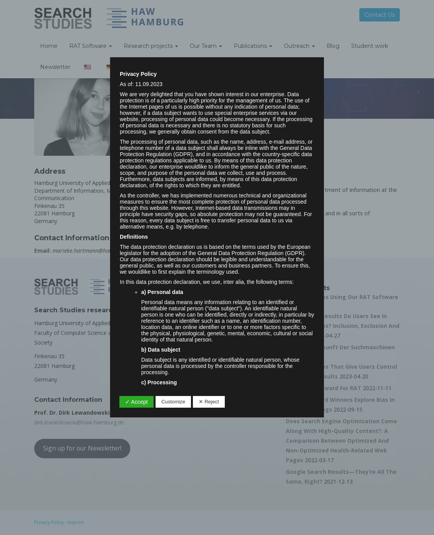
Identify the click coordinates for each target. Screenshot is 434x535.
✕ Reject (209, 402)
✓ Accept (136, 402)
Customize (173, 402)
